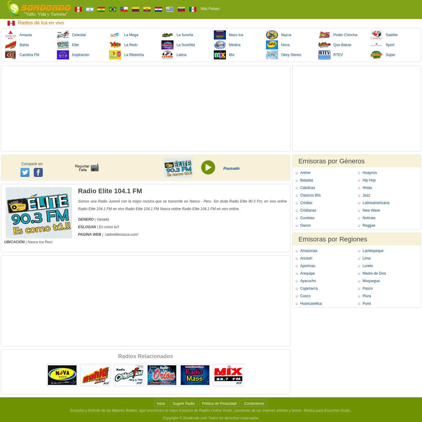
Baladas (306, 180)
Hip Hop (369, 180)
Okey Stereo (283, 54)
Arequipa (307, 273)
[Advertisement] (146, 108)
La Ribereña (126, 54)
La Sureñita (178, 44)
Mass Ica (228, 34)
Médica (227, 44)
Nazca (278, 34)
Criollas (306, 203)
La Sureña (177, 34)
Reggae (369, 225)
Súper (382, 54)
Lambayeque (373, 251)
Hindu (367, 188)
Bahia (17, 44)
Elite (68, 44)
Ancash (306, 258)
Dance (305, 225)
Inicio (161, 404)
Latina (173, 54)
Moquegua (371, 281)
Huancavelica (311, 303)
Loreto (368, 266)
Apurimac (308, 266)
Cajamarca (309, 288)
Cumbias (307, 218)
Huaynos (370, 173)
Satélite (384, 34)
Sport (382, 44)
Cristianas (308, 210)
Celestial (71, 34)
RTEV (330, 54)
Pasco (368, 288)
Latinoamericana (376, 203)
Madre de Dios (374, 273)
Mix (224, 54)
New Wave (371, 210)
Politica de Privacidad (219, 404)
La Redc (123, 44)
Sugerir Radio (184, 404)
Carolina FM (22, 54)
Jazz (366, 195)
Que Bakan (335, 44)
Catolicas (307, 188)
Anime (305, 173)
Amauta (18, 34)
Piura (367, 296)
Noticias (369, 218)
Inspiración (73, 54)
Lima (366, 258)
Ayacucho (308, 281)
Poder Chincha (337, 34)
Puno (367, 303)
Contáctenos (254, 404)
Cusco (305, 296)
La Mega (123, 34)
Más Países (210, 9)
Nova (277, 44)
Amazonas (308, 251)
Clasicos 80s (310, 195)
